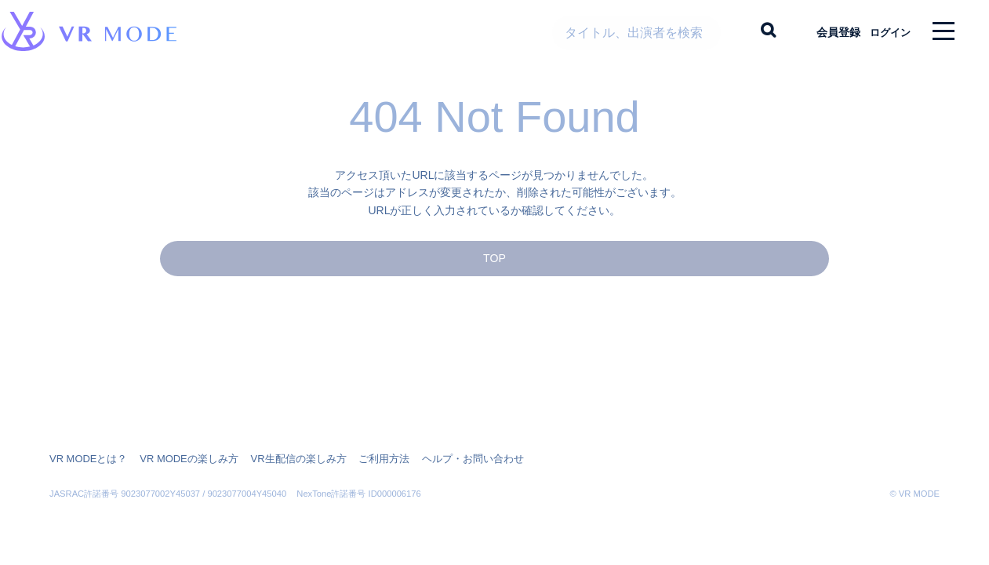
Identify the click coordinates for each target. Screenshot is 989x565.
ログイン (883, 31)
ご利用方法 (361, 459)
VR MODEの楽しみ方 (179, 459)
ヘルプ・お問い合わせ (445, 459)
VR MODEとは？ (85, 459)
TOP (494, 271)
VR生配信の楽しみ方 (282, 459)
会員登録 (825, 31)
